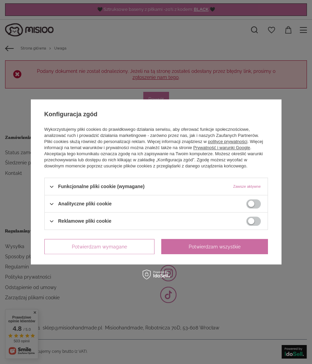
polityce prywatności (227, 141)
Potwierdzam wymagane (99, 246)
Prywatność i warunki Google (221, 147)
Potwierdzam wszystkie (215, 246)
